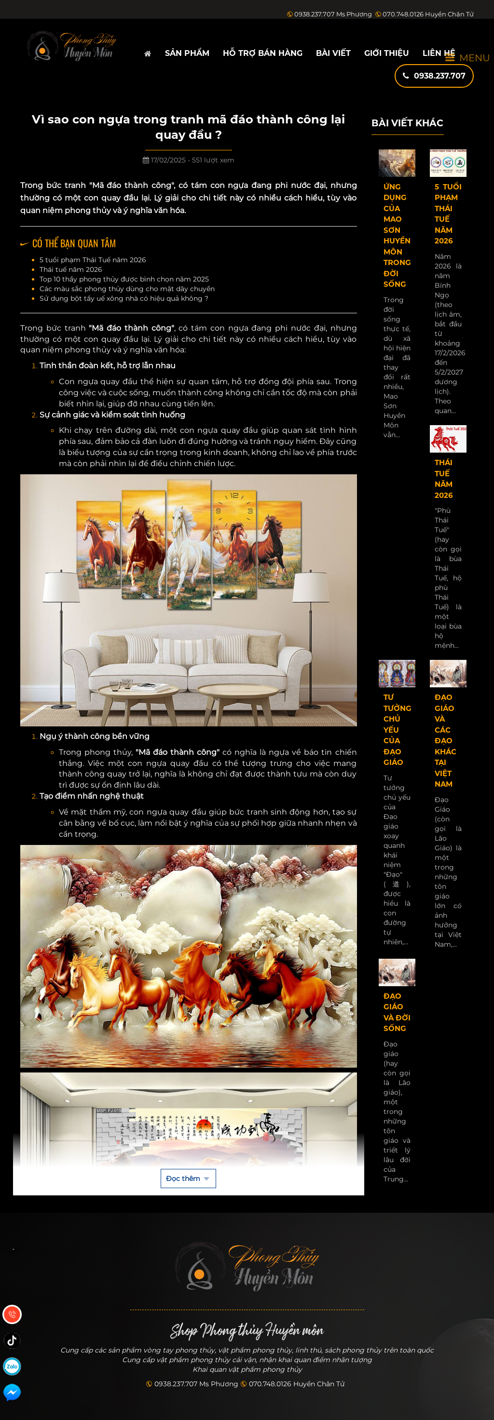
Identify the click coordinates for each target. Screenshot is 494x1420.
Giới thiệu (386, 53)
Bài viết (333, 53)
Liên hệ (439, 53)
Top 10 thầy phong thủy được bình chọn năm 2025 (124, 279)
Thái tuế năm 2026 (71, 269)
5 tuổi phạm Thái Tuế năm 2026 (93, 259)
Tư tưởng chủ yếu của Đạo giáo (398, 730)
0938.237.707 (434, 75)
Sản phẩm (187, 53)
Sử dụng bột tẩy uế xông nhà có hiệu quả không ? (124, 298)
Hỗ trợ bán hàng (262, 53)
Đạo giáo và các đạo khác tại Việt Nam (445, 741)
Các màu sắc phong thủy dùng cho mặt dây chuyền (127, 288)
